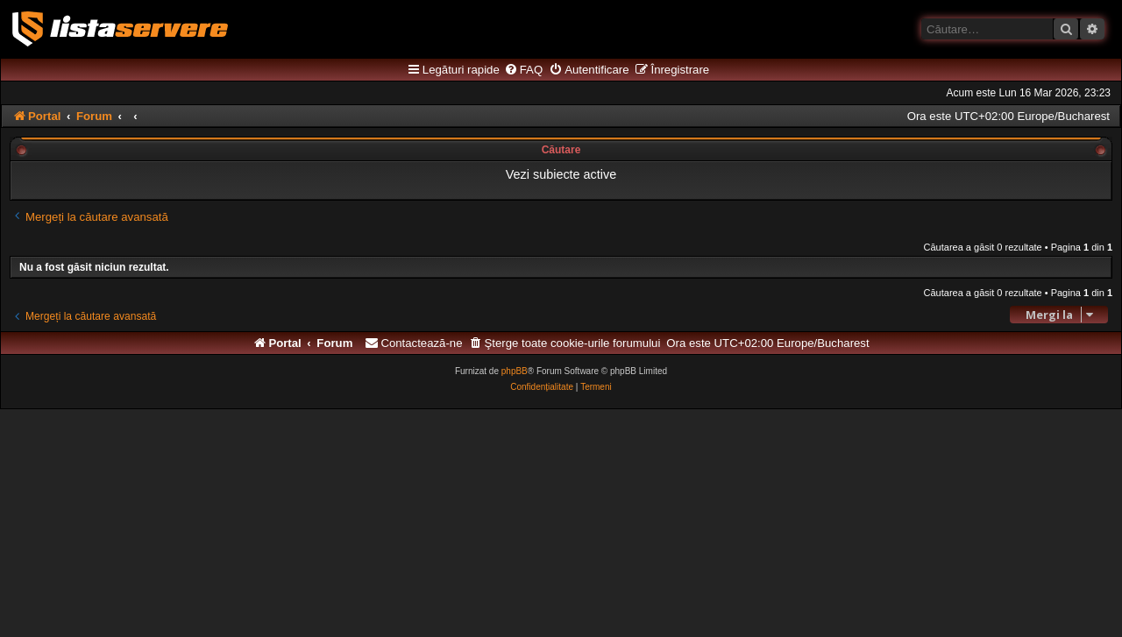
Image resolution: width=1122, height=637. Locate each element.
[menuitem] (523, 70)
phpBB (514, 371)
